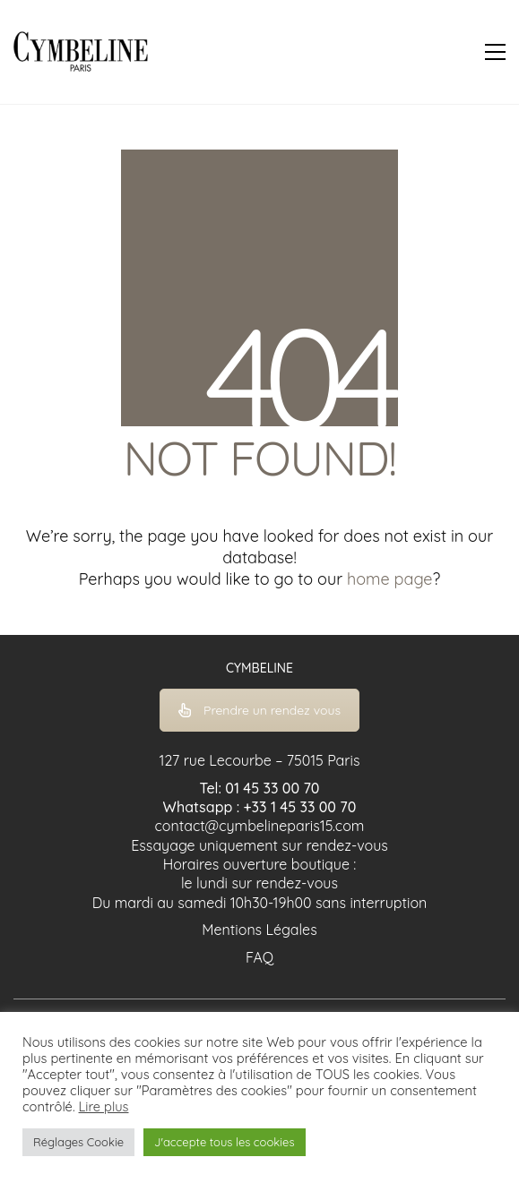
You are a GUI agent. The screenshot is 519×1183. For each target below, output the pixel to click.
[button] (495, 51)
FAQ (259, 957)
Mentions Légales (259, 930)
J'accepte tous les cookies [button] (224, 1142)
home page (389, 579)
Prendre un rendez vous (259, 710)
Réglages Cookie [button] (78, 1142)
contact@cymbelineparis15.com (260, 826)
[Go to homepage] (80, 52)
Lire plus (104, 1107)
